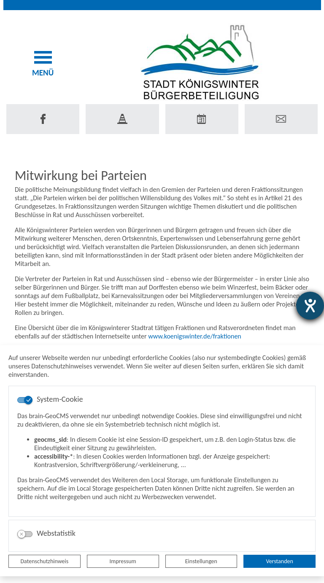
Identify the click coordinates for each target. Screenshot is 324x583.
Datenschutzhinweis (45, 561)
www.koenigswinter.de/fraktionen (195, 336)
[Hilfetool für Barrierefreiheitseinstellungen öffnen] (310, 306)
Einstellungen (201, 561)
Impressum (123, 561)
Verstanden (279, 561)
